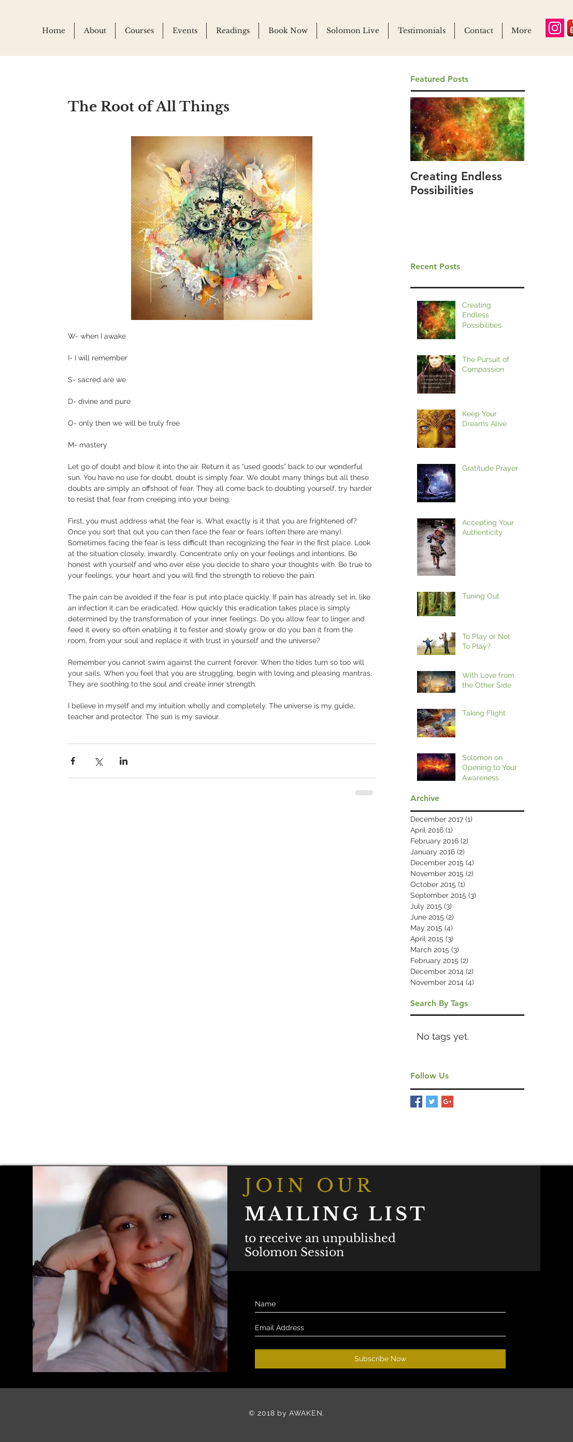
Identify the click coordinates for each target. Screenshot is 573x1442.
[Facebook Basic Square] (416, 1102)
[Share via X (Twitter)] (98, 761)
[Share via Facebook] (73, 761)
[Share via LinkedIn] (123, 761)
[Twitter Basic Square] (432, 1102)
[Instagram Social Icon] (555, 28)
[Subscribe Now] (380, 1358)
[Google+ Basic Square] (447, 1102)
